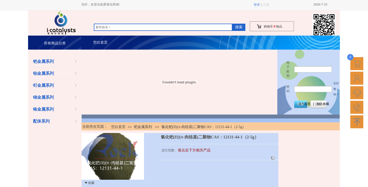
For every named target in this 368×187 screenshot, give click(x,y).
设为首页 (304, 104)
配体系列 (41, 121)
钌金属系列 (43, 85)
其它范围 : (169, 150)
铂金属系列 (43, 73)
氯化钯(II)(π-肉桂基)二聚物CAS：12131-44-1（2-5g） (203, 127)
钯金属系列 (43, 61)
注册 (266, 4)
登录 (257, 4)
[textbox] (163, 27)
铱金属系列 (43, 109)
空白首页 (100, 42)
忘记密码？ (336, 89)
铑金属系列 (43, 97)
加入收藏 (323, 104)
